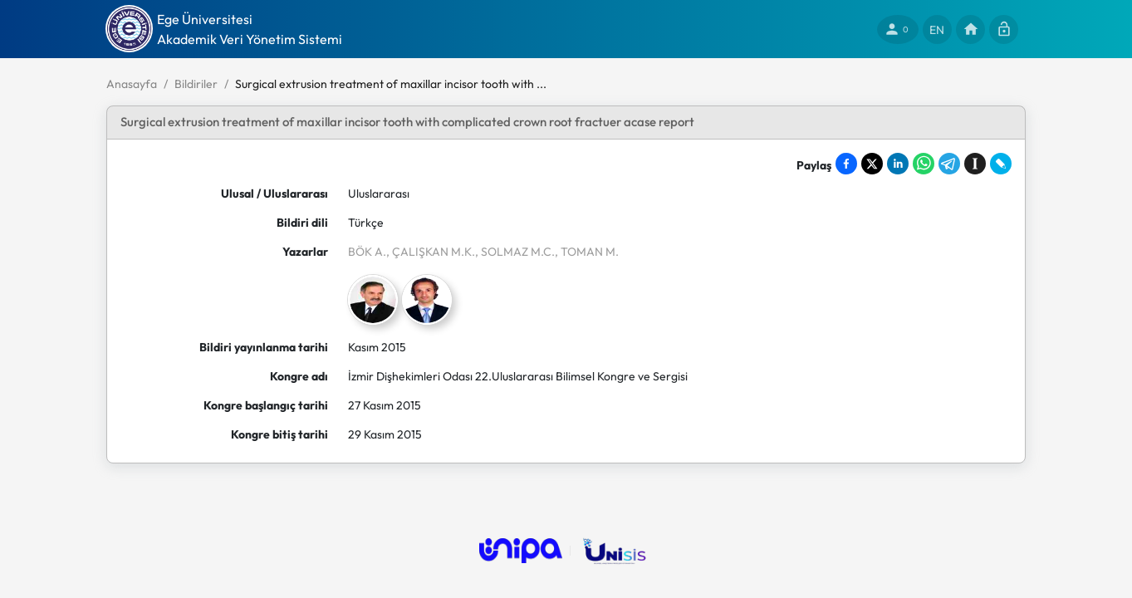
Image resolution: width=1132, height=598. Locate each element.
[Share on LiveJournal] (1001, 163)
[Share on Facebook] (846, 163)
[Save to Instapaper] (975, 163)
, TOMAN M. (587, 251)
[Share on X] (872, 163)
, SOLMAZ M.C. (515, 251)
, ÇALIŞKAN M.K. (430, 251)
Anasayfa (131, 83)
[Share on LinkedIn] (898, 163)
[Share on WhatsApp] (923, 163)
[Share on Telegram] (949, 163)
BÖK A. (367, 251)
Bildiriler (196, 83)
